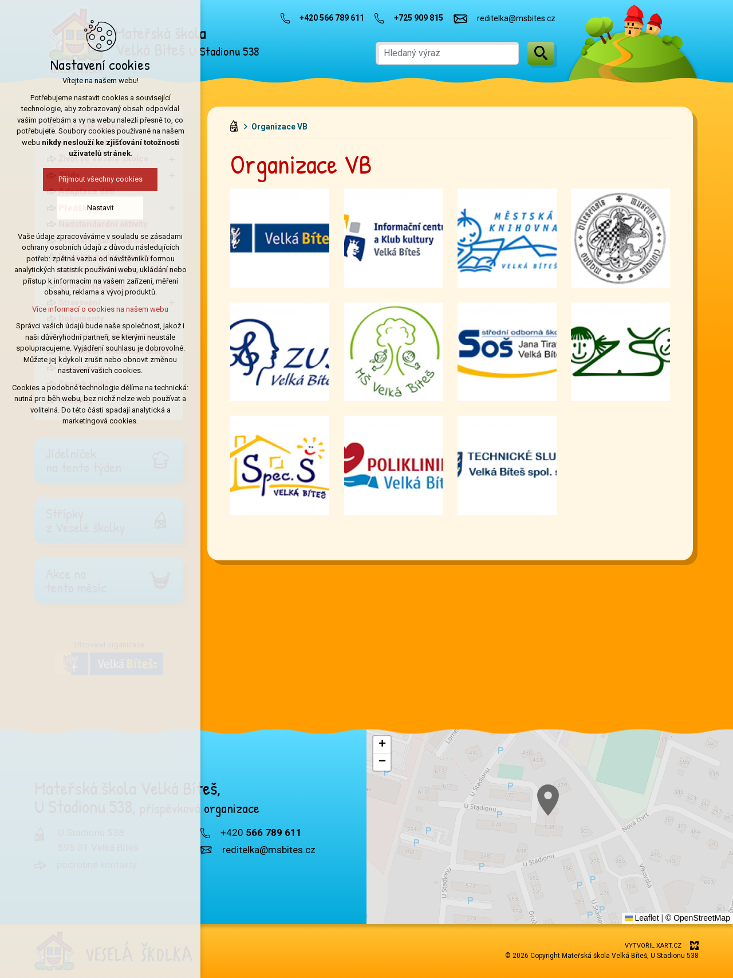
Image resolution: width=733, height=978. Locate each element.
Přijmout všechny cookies (100, 179)
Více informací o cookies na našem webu (100, 309)
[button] (661, 876)
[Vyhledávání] (540, 53)
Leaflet (642, 917)
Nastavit (100, 207)
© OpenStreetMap (697, 917)
